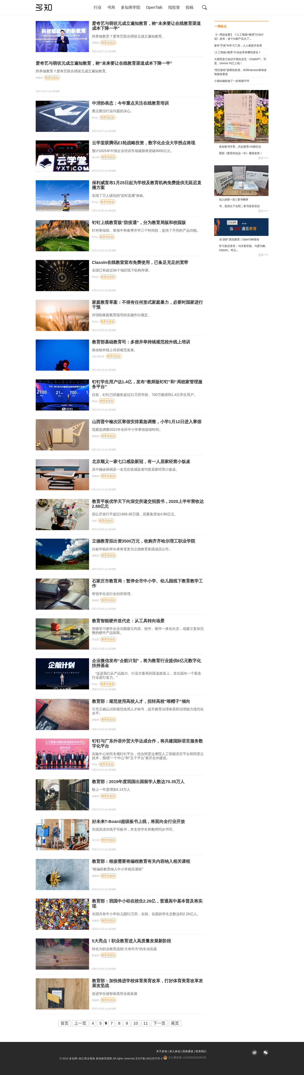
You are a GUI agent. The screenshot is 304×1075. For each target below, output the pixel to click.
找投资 (174, 7)
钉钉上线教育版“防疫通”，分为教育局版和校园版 (139, 222)
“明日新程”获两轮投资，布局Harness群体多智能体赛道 (240, 72)
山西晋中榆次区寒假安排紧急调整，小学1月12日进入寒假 (147, 421)
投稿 (189, 7)
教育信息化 (108, 42)
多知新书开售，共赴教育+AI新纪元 (240, 146)
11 (145, 1023)
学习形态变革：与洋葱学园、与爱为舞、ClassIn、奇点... (243, 248)
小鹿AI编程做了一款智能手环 (231, 80)
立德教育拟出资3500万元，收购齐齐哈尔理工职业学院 (143, 541)
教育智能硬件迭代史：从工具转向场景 (128, 620)
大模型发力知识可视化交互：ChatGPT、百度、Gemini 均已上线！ (240, 61)
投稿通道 (187, 1051)
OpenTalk (154, 7)
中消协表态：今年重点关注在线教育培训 (130, 103)
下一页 (159, 1023)
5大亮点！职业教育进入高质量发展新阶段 (131, 940)
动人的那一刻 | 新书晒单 (233, 199)
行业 (97, 7)
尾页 (175, 1023)
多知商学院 (130, 7)
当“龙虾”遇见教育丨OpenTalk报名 (239, 239)
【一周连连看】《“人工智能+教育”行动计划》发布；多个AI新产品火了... (239, 36)
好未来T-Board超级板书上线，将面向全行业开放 (138, 821)
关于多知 (161, 1051)
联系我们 (201, 1051)
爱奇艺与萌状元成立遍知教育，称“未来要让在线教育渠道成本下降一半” (104, 63)
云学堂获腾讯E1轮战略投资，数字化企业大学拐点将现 (143, 142)
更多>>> (263, 157)
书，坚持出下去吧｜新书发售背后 (239, 206)
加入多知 (174, 1051)
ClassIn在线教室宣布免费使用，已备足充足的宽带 (140, 262)
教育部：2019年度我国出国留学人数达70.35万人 (138, 781)
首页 (65, 1023)
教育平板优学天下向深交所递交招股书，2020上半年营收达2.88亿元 (148, 504)
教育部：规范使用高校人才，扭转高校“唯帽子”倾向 (141, 701)
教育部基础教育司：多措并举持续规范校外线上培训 (141, 342)
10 (135, 1023)
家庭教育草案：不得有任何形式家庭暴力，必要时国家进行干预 (147, 305)
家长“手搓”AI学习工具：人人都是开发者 (238, 45)
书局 (111, 7)
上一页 (80, 1023)
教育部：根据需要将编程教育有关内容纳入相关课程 (141, 861)
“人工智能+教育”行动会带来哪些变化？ (237, 52)
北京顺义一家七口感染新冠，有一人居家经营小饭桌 (141, 461)
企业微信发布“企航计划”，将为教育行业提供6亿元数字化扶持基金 (146, 663)
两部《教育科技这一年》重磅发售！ (240, 153)
